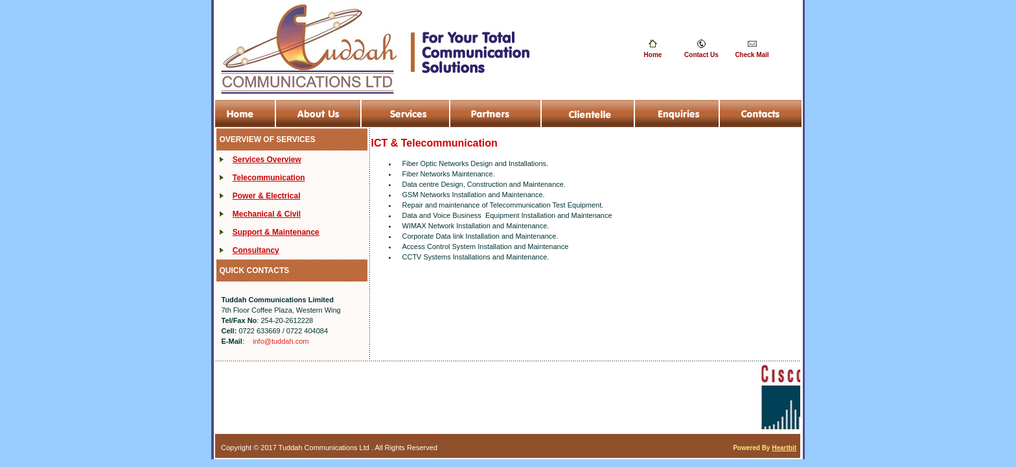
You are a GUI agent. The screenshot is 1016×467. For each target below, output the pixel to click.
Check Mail (751, 54)
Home (653, 54)
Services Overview (267, 159)
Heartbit (784, 447)
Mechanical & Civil (267, 214)
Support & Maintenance (276, 232)
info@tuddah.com (280, 341)
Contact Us (701, 54)
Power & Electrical (267, 195)
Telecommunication (269, 177)
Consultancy (256, 250)
